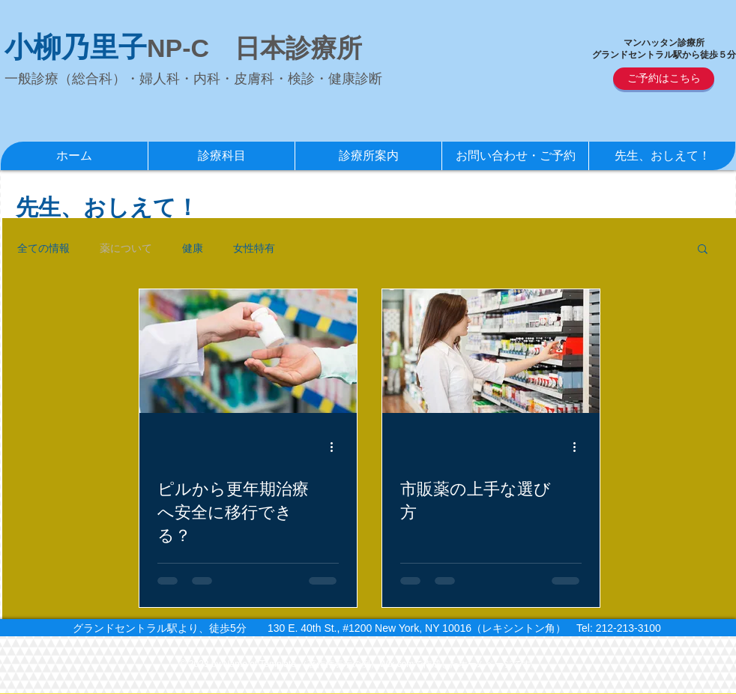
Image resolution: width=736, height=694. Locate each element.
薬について (126, 248)
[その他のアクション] (337, 447)
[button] (703, 250)
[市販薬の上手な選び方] (491, 351)
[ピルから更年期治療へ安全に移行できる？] (248, 351)
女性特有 (254, 248)
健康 (192, 248)
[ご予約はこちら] (663, 78)
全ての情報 (43, 248)
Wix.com (396, 664)
